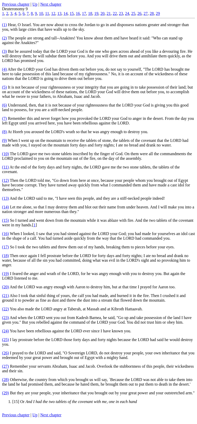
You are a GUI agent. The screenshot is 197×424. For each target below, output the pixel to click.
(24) (5, 331)
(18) (5, 255)
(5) (4, 87)
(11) (5, 167)
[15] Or (74, 401)
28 (152, 13)
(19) (5, 273)
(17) (5, 247)
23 (121, 13)
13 (59, 13)
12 (53, 13)
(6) (4, 105)
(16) (5, 233)
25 (133, 13)
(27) (5, 366)
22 (115, 13)
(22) (5, 309)
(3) (4, 51)
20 (102, 13)
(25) (5, 339)
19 (96, 13)
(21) (5, 295)
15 (72, 13)
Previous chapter (15, 4)
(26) (5, 353)
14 (65, 13)
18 (90, 13)
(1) (4, 25)
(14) (5, 207)
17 (84, 13)
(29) (5, 393)
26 (139, 13)
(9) (4, 140)
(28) (5, 379)
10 (41, 13)
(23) (5, 317)
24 (127, 13)
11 (47, 13)
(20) (5, 287)
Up (34, 4)
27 (145, 13)
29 (158, 13)
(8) (4, 132)
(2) (4, 38)
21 (108, 13)
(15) (5, 220)
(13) (5, 198)
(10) (5, 154)
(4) (4, 69)
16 (78, 13)
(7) (4, 118)
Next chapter (50, 4)
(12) (5, 180)
